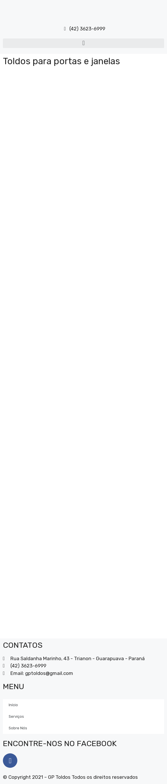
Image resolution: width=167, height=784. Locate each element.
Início (13, 705)
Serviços (16, 716)
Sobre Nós (18, 728)
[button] (83, 43)
